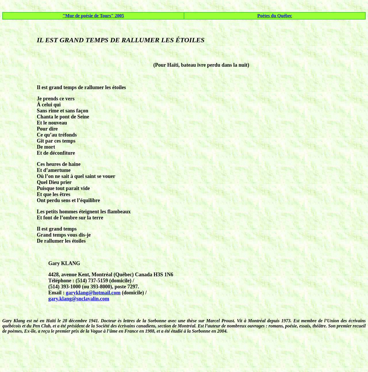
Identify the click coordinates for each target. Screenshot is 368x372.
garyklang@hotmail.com (93, 293)
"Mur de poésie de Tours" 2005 (93, 15)
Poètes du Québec (274, 15)
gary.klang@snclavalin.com (78, 299)
